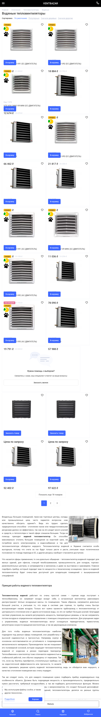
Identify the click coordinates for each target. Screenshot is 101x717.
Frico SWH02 (75, 309)
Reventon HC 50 (45, 309)
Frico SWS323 (44, 258)
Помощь (50, 629)
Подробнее (10, 699)
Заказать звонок (82, 271)
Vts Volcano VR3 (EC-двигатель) (80, 107)
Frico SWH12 (43, 156)
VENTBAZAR (50, 3)
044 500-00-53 (8, 645)
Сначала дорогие (65, 18)
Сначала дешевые (48, 18)
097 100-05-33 (8, 642)
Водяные (45, 10)
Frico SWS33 (11, 156)
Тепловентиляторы (31, 10)
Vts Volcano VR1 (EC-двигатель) (16, 56)
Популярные (34, 18)
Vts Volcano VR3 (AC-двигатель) (16, 259)
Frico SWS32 (11, 105)
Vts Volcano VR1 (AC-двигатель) (80, 158)
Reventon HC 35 (13, 309)
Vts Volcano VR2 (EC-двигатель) (48, 56)
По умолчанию (20, 18)
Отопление (15, 10)
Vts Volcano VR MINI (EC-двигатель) (82, 56)
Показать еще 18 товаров (50, 388)
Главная (5, 10)
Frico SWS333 (44, 105)
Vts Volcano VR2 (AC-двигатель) (48, 208)
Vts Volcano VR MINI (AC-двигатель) (17, 208)
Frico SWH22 (75, 207)
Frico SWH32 (11, 360)
